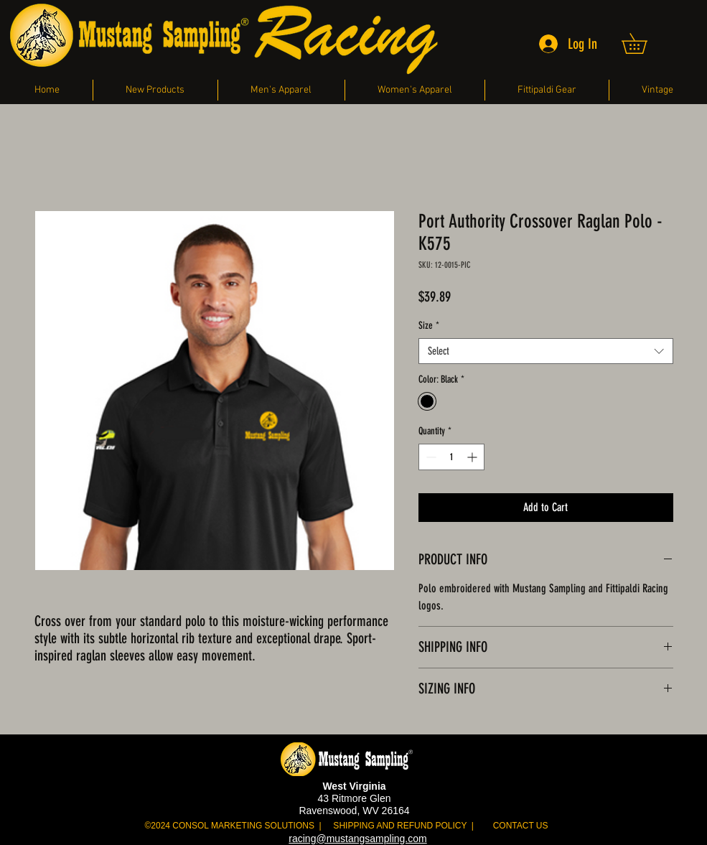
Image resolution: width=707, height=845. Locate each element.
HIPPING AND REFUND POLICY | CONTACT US (443, 826)
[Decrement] (430, 457)
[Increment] (473, 457)
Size (428, 325)
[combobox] (545, 351)
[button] (644, 43)
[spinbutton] (451, 457)
